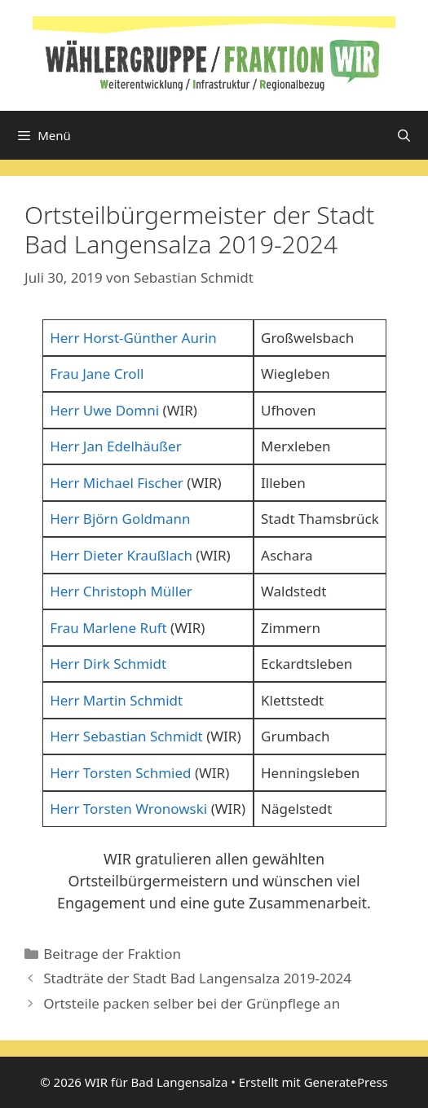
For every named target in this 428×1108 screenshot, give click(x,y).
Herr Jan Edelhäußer (116, 446)
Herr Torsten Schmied (120, 772)
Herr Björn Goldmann (120, 518)
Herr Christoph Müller (121, 591)
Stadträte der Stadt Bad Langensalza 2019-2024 (197, 978)
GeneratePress (346, 1082)
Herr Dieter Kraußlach (121, 555)
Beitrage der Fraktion (112, 953)
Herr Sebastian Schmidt (126, 736)
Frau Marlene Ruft (108, 627)
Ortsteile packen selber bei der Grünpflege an (191, 1003)
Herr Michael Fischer (116, 482)
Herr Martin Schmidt (116, 700)
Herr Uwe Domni (104, 410)
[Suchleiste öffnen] (404, 135)
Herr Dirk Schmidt (108, 663)
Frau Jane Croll (96, 373)
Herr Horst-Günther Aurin (133, 337)
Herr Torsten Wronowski (128, 808)
